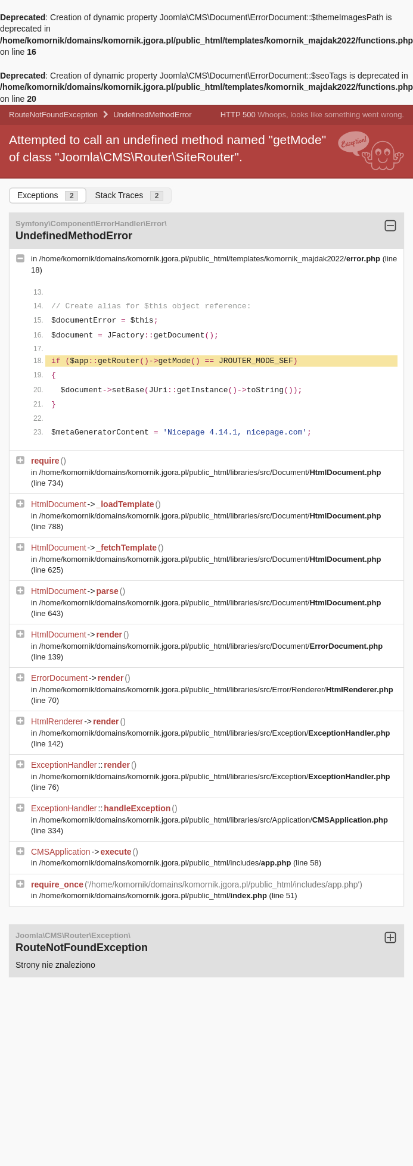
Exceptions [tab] (47, 195)
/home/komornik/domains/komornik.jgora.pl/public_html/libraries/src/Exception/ (214, 733)
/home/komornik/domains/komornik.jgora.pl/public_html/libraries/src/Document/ (210, 472)
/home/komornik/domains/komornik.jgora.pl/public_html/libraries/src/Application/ (213, 819)
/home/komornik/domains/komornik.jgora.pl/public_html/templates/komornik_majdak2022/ (211, 258)
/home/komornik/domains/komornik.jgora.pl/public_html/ (154, 895)
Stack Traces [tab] (129, 195)
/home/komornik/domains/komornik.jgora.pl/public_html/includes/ (166, 862)
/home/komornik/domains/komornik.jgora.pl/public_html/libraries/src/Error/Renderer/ (216, 689)
